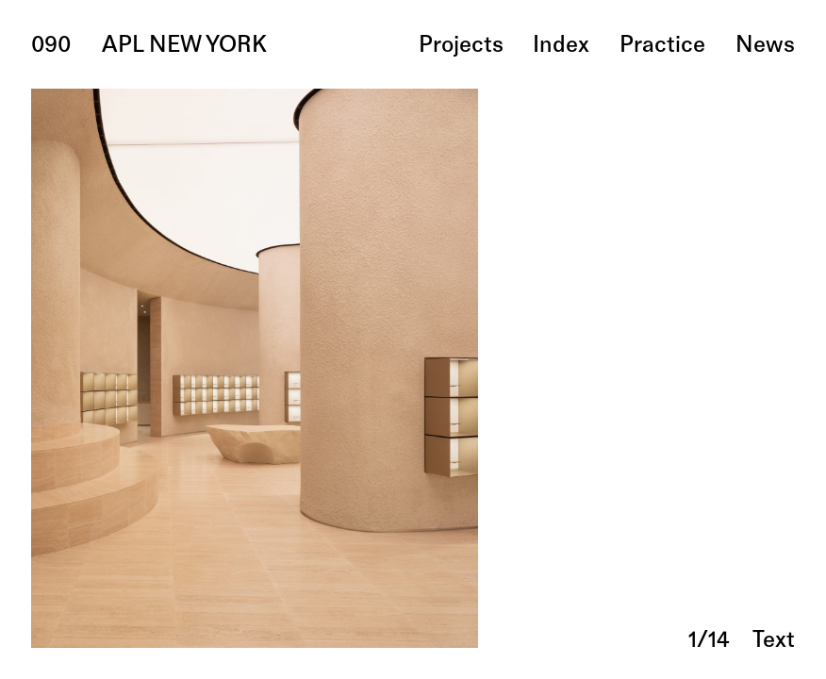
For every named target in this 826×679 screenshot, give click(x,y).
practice (662, 46)
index (561, 46)
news (765, 46)
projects (461, 46)
